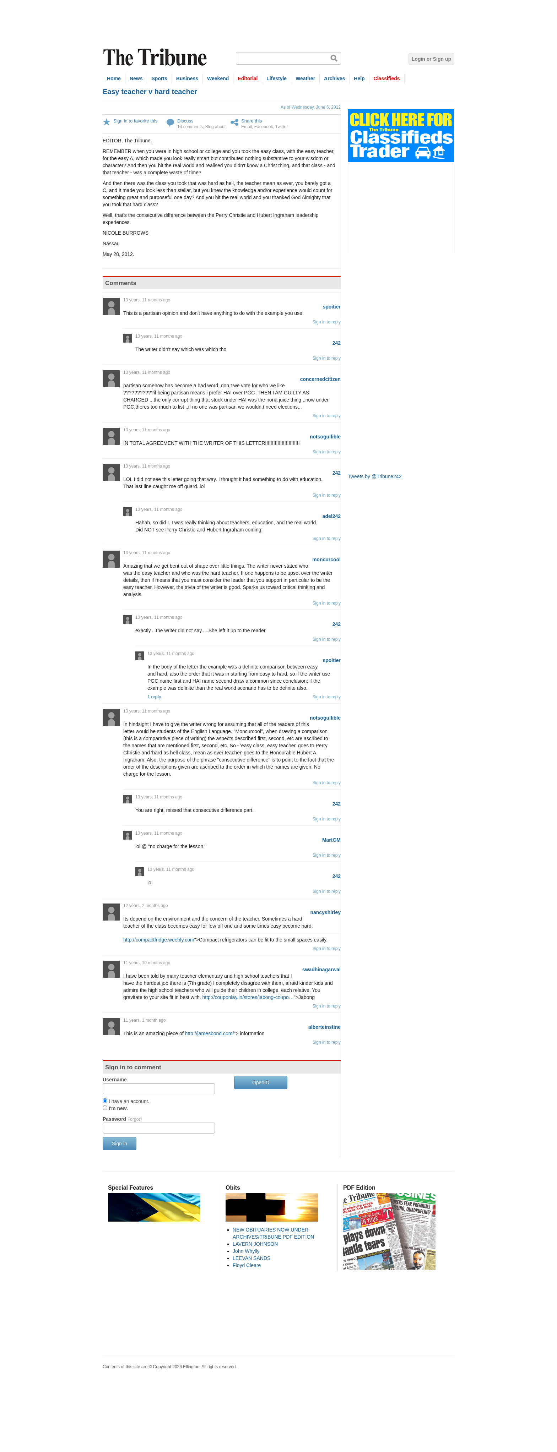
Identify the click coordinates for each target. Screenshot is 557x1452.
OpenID (260, 1082)
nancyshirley (325, 912)
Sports (159, 78)
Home (114, 78)
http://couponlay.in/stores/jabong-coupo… (248, 997)
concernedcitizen (320, 379)
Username (115, 1079)
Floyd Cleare (247, 1265)
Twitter (281, 126)
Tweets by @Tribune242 (374, 476)
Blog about (215, 126)
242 (336, 343)
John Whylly (246, 1251)
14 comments (190, 126)
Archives (334, 78)
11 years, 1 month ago (144, 1020)
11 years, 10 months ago (146, 962)
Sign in (119, 1143)
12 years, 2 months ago (145, 905)
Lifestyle (276, 78)
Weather (305, 78)
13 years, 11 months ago (146, 300)
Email (246, 126)
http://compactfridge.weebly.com (158, 940)
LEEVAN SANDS (251, 1258)
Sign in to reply (327, 322)
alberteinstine (324, 1027)
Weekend (218, 78)
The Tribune (156, 57)
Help (359, 78)
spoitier (332, 307)
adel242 (332, 516)
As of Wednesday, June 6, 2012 (311, 107)
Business (187, 78)
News (136, 78)
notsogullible (325, 437)
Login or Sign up (431, 59)
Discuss (185, 121)
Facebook (263, 126)
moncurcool (326, 559)
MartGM (331, 840)
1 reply (154, 696)
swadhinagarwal (321, 969)
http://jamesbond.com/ (209, 1033)
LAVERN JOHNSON (255, 1244)
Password (122, 1119)
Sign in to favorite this (135, 121)
